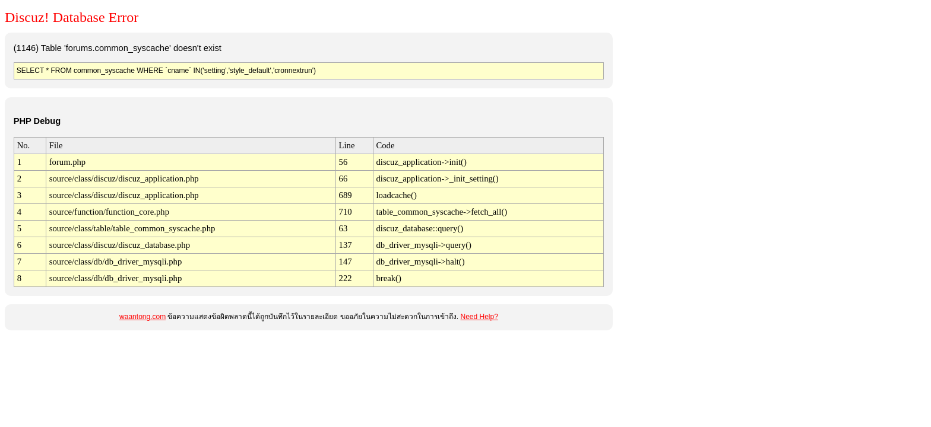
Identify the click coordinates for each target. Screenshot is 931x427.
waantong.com (142, 317)
